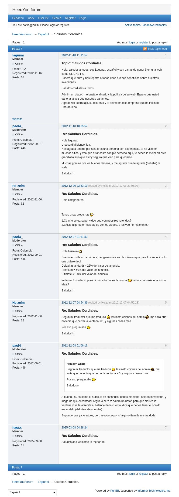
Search (56, 18)
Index (31, 18)
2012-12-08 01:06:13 (74, 345)
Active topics (133, 25)
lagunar (18, 55)
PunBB (114, 490)
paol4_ (17, 126)
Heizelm (18, 186)
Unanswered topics (155, 25)
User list (43, 18)
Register (70, 18)
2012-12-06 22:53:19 (74, 185)
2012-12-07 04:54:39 (74, 302)
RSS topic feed (157, 48)
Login (82, 18)
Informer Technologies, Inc (154, 490)
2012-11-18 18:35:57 (74, 126)
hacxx (17, 427)
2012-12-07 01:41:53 (74, 237)
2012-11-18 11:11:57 (74, 55)
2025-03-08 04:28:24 (74, 427)
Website (17, 119)
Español (43, 34)
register (143, 42)
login (132, 42)
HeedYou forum (26, 9)
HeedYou (18, 18)
